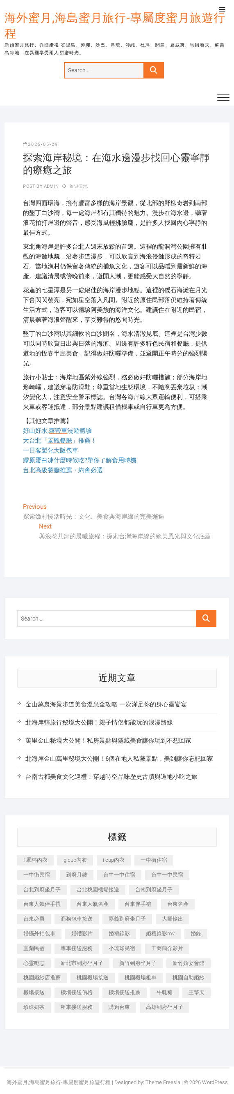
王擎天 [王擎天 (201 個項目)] (196, 992)
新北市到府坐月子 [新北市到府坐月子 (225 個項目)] (82, 963)
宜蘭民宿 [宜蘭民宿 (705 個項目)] (34, 948)
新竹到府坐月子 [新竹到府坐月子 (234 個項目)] (138, 963)
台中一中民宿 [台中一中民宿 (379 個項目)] (167, 875)
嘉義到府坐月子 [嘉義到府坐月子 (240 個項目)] (127, 919)
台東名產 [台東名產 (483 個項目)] (178, 904)
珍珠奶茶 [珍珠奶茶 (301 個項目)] (34, 1007)
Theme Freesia (162, 1082)
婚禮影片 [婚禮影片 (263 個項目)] (82, 933)
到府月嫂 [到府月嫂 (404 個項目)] (76, 875)
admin (51, 186)
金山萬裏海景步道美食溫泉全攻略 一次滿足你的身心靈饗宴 (106, 704)
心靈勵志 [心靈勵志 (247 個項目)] (34, 963)
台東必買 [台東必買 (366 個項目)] (34, 919)
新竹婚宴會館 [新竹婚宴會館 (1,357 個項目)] (188, 963)
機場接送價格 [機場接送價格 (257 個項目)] (77, 992)
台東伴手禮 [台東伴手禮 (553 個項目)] (138, 904)
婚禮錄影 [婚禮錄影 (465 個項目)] (119, 933)
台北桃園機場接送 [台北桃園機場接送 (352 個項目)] (98, 889)
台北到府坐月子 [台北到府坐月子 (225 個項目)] (42, 889)
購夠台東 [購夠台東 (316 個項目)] (119, 1007)
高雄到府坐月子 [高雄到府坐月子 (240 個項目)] (164, 1007)
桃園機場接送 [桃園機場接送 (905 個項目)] (93, 977)
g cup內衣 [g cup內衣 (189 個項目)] (75, 860)
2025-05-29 (40, 144)
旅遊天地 (78, 186)
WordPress (215, 1082)
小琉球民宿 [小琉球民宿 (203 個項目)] (122, 948)
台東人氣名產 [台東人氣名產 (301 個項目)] (93, 904)
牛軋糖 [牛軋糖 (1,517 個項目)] (165, 992)
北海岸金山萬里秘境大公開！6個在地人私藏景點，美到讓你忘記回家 (119, 758)
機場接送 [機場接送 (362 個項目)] (34, 992)
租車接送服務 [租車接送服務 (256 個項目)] (77, 1007)
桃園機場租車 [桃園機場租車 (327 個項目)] (141, 977)
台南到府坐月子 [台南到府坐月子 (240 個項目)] (154, 889)
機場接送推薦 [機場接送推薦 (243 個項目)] (125, 992)
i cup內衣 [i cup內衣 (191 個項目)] (114, 860)
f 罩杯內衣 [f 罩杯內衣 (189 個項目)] (35, 860)
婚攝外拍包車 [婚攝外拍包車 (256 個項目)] (39, 933)
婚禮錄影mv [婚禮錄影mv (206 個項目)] (160, 933)
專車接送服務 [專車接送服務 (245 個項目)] (77, 948)
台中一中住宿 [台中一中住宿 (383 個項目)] (119, 875)
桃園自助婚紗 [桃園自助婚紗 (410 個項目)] (188, 977)
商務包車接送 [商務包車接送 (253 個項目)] (77, 919)
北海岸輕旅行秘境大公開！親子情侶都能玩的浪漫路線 (99, 722)
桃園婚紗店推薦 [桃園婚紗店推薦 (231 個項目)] (42, 977)
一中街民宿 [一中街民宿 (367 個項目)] (36, 875)
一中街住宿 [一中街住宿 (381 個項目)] (154, 860)
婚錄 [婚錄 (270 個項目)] (196, 933)
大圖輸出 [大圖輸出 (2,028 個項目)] (172, 919)
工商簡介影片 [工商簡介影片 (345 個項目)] (167, 948)
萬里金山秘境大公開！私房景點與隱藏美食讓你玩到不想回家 (108, 740)
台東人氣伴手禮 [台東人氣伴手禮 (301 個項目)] (42, 904)
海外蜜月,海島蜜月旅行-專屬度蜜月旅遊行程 (115, 25)
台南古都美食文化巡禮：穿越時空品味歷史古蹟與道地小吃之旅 (111, 776)
